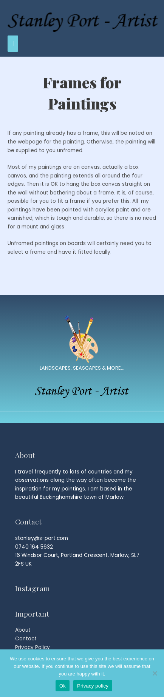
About (23, 630)
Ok (62, 686)
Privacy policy (92, 686)
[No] (154, 673)
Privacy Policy (32, 647)
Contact (26, 638)
